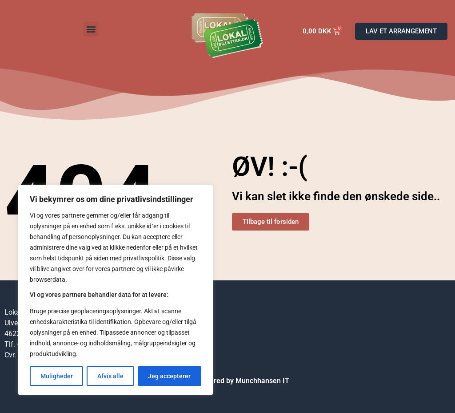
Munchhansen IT (262, 381)
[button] (91, 29)
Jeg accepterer (169, 376)
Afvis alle (110, 376)
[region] (115, 290)
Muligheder (56, 376)
